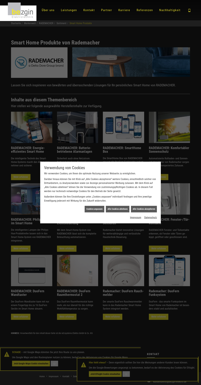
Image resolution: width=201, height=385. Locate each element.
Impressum (135, 215)
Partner (106, 10)
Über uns (48, 10)
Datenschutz (150, 215)
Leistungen (69, 10)
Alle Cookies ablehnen (118, 207)
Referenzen (145, 10)
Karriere (124, 10)
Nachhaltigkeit (170, 10)
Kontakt (89, 10)
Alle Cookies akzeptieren (144, 207)
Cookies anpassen (94, 207)
